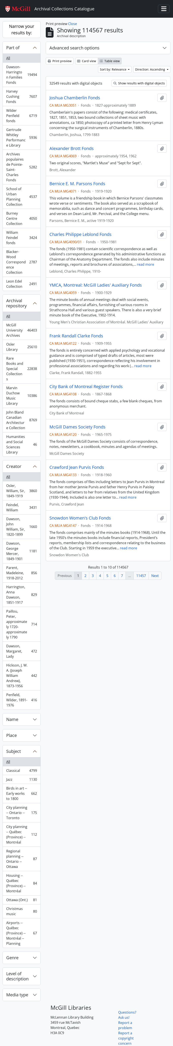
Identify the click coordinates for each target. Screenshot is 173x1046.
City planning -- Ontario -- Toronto (21, 812)
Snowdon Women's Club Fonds (80, 518)
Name (12, 719)
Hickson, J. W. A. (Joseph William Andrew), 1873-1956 (21, 675)
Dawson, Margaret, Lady (21, 651)
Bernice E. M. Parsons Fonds (77, 183)
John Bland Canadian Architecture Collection (21, 420)
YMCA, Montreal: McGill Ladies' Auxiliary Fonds (95, 285)
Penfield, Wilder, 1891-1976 (21, 700)
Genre (12, 958)
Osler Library (21, 347)
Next (155, 575)
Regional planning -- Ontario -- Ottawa (21, 859)
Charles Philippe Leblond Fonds (80, 234)
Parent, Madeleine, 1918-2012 (21, 572)
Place (11, 735)
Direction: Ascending (150, 69)
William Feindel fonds (21, 237)
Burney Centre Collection (21, 218)
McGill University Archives (21, 330)
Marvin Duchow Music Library (21, 396)
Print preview (60, 61)
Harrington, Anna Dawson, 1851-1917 (21, 595)
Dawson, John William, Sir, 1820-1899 (21, 527)
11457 (141, 575)
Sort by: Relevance (113, 69)
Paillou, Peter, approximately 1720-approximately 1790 (21, 624)
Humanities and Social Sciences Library (21, 444)
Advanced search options (74, 48)
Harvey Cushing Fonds (21, 96)
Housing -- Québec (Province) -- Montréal (21, 883)
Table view (110, 61)
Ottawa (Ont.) (21, 900)
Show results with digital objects (139, 83)
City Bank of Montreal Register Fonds (86, 386)
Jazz (21, 780)
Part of (13, 48)
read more (145, 264)
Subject (13, 751)
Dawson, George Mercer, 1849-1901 (21, 551)
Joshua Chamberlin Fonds (74, 97)
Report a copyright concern (126, 1038)
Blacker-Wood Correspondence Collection (21, 262)
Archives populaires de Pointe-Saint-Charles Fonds (21, 167)
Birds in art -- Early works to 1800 (21, 793)
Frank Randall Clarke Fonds (76, 335)
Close (72, 23)
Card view (86, 61)
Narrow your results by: (21, 29)
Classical (21, 771)
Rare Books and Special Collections (21, 368)
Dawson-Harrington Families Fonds (21, 75)
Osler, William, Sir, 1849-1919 (21, 490)
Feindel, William (21, 507)
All (8, 58)
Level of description (17, 976)
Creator (13, 466)
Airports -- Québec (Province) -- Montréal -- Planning (21, 933)
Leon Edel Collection (21, 284)
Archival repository (16, 303)
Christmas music (21, 911)
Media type (17, 995)
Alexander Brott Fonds (71, 148)
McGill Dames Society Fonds (77, 427)
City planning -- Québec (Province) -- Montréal (21, 834)
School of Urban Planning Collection (21, 196)
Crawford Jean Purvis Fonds (76, 467)
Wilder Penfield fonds (21, 115)
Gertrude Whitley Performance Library (21, 137)
